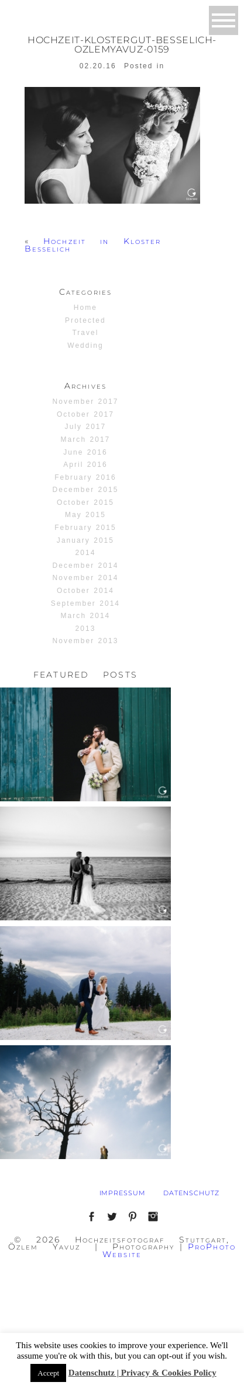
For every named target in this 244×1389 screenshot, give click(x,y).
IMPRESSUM (122, 1193)
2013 (85, 628)
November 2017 (86, 401)
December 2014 (86, 565)
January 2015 (85, 540)
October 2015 (85, 502)
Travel (85, 333)
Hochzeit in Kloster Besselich (93, 245)
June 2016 (85, 452)
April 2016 (85, 464)
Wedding (85, 345)
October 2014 (85, 591)
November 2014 (86, 578)
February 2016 (85, 477)
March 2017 (86, 439)
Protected (85, 320)
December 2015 (86, 490)
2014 (85, 553)
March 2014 (86, 616)
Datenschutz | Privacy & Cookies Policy (142, 1372)
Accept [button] (48, 1373)
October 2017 (85, 414)
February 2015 (85, 528)
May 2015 (85, 515)
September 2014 (85, 603)
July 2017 (85, 427)
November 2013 (86, 641)
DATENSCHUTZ (191, 1193)
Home (85, 307)
